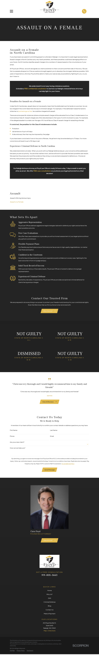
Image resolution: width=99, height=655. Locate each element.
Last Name (53, 430)
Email (52, 436)
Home (49, 591)
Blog (49, 607)
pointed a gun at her (25, 111)
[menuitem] (49, 198)
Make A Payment (49, 614)
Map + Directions (49, 631)
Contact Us (49, 610)
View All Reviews (49, 402)
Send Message (49, 470)
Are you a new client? (17, 442)
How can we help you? (17, 448)
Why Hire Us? (49, 311)
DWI (49, 599)
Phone (12, 436)
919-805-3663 (49, 575)
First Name (13, 430)
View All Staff (49, 541)
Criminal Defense (50, 603)
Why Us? (49, 595)
